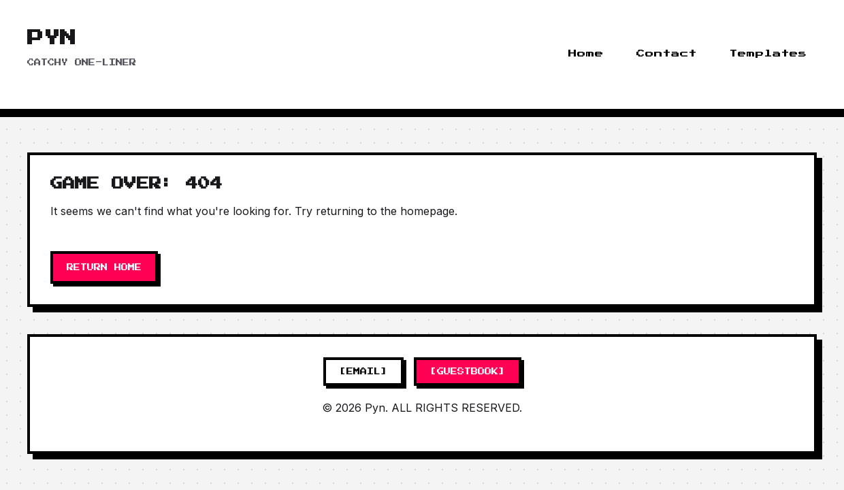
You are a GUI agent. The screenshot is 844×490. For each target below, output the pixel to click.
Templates (768, 54)
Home (586, 54)
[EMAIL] (363, 371)
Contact (666, 54)
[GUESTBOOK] (467, 371)
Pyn (51, 38)
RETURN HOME (104, 267)
